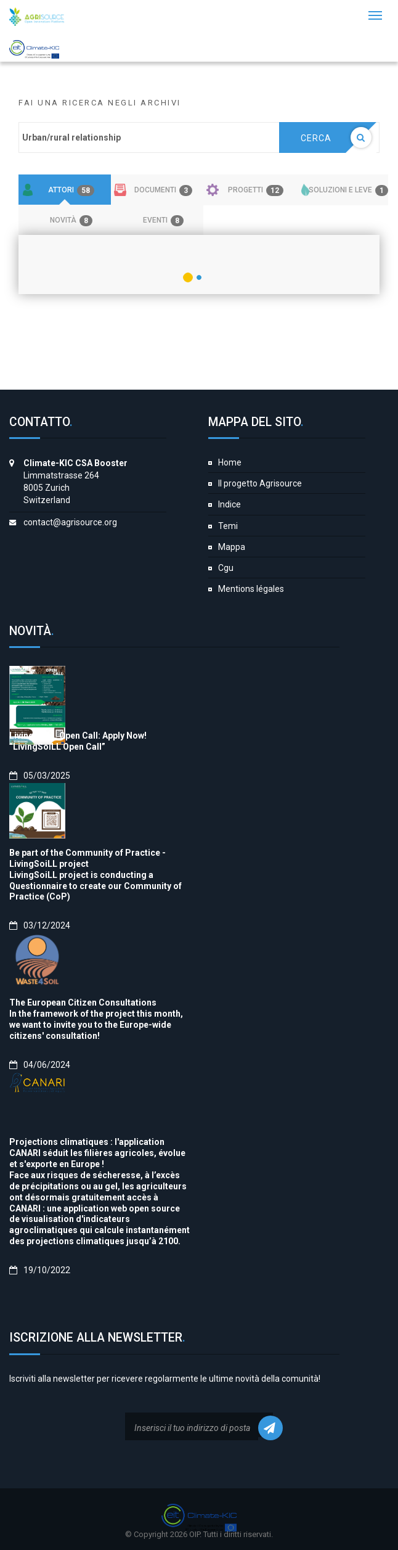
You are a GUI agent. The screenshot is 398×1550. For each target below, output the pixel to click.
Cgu (226, 568)
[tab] (64, 189)
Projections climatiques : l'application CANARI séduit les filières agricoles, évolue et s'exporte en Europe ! (97, 1153)
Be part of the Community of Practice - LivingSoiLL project (87, 858)
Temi (228, 526)
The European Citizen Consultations (82, 1002)
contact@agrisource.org (70, 522)
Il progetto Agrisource (260, 483)
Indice (229, 504)
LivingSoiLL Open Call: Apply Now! (78, 735)
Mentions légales (251, 589)
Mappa (231, 547)
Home (230, 462)
